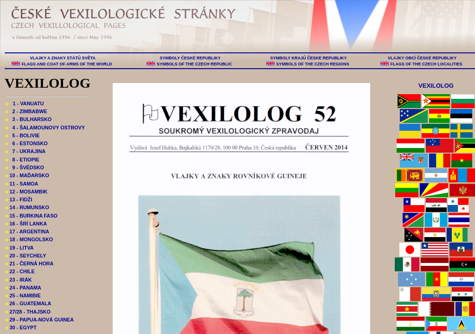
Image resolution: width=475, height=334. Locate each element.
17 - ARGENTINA (27, 231)
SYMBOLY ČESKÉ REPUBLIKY (190, 58)
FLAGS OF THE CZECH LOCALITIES (426, 64)
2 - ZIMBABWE (26, 111)
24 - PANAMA (23, 287)
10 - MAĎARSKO (27, 175)
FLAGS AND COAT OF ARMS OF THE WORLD (66, 64)
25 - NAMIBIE (23, 295)
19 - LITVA (19, 247)
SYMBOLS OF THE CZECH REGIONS (313, 64)
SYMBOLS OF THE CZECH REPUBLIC (194, 64)
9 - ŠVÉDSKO (24, 167)
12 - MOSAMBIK (26, 191)
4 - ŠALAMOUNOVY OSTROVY (45, 127)
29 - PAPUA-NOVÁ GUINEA (39, 319)
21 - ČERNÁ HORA (29, 263)
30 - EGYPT (21, 327)
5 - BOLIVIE (22, 135)
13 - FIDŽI (18, 199)
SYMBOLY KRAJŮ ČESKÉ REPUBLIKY (308, 58)
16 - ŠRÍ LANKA (26, 223)
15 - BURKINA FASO (31, 215)
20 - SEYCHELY (25, 255)
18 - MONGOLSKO (29, 239)
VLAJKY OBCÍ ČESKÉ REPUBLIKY (421, 58)
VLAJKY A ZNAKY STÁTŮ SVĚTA (62, 58)
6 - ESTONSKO (26, 143)
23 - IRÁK (18, 280)
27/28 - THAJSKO (28, 312)
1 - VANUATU (25, 103)
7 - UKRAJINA (25, 151)
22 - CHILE (20, 271)
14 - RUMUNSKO (27, 207)
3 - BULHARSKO (28, 119)
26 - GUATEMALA (28, 303)
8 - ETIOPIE (22, 159)
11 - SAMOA (21, 183)
